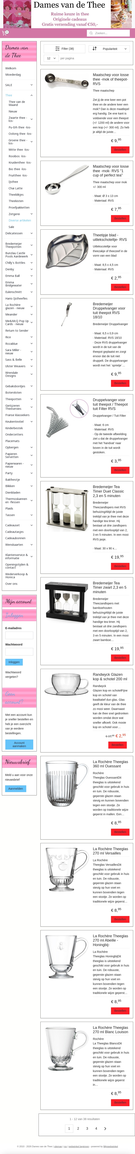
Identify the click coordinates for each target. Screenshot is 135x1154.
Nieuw (13, 111)
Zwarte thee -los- (21, 119)
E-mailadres (13, 628)
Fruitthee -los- (18, 175)
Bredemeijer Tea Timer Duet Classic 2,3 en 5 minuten (108, 491)
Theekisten (16, 201)
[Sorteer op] (109, 49)
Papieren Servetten (19, 455)
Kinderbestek (14, 428)
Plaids (9, 508)
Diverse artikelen (20, 220)
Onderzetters (14, 434)
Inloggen (14, 662)
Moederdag (13, 74)
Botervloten (13, 392)
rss (65, 1146)
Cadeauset (19, 525)
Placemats (12, 441)
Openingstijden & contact (17, 565)
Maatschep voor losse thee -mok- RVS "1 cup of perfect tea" (111, 170)
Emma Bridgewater (19, 283)
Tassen (19, 515)
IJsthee (13, 182)
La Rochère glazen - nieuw (19, 306)
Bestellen (120, 149)
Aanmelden (15, 788)
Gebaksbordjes (19, 386)
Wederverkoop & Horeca (16, 575)
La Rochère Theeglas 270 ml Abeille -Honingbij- (110, 940)
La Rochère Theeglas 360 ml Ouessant (110, 764)
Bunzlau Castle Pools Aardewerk (19, 254)
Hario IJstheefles (16, 298)
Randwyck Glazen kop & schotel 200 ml (110, 676)
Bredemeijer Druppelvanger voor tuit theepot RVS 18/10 (109, 310)
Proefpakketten (19, 207)
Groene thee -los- (21, 141)
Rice (19, 337)
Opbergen (19, 447)
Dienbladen (12, 492)
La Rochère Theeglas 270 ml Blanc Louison (110, 1030)
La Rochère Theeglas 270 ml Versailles (110, 851)
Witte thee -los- (19, 150)
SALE (19, 85)
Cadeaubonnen (15, 538)
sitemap (58, 1146)
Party (19, 473)
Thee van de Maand (17, 103)
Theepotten (19, 399)
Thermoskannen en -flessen (19, 500)
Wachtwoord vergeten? (13, 674)
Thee (19, 95)
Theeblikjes (16, 194)
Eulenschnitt (19, 292)
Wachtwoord (13, 644)
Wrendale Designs (19, 374)
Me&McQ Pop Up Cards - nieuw (19, 322)
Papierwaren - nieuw (19, 464)
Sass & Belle (19, 359)
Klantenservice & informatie (19, 556)
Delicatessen (19, 233)
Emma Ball (19, 276)
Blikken (19, 486)
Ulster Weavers (19, 366)
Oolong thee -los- (20, 134)
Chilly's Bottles (19, 263)
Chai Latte (16, 188)
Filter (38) (64, 48)
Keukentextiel (19, 421)
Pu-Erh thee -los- (20, 127)
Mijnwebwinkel (110, 1146)
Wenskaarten (19, 545)
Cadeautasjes (14, 532)
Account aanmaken (19, 744)
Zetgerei (21, 214)
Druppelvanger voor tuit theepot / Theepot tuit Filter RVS (110, 404)
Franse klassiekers (17, 415)
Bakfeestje (12, 480)
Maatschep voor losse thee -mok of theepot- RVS (111, 79)
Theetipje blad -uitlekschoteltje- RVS (110, 237)
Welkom (10, 68)
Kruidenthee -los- (20, 162)
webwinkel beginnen (79, 1146)
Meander (19, 314)
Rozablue (19, 344)
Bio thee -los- (18, 169)
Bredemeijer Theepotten (19, 245)
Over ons (11, 584)
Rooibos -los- (17, 156)
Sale (11, 227)
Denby (19, 269)
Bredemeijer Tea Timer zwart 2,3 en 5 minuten (109, 587)
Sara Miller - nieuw (19, 351)
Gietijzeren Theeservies (19, 407)
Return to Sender (16, 330)
